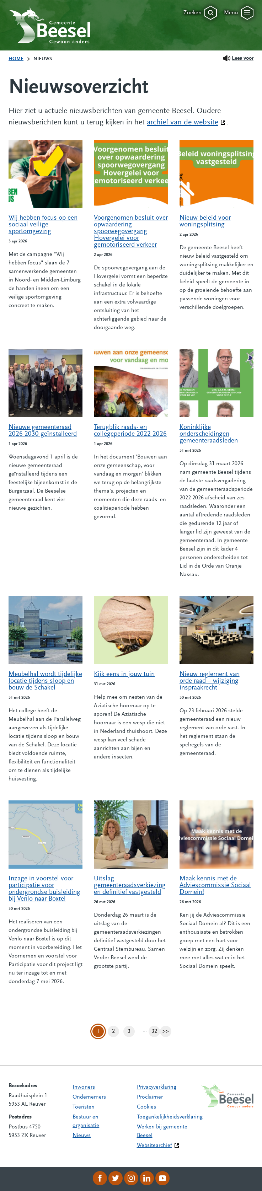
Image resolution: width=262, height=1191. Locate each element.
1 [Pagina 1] (98, 1031)
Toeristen (84, 1107)
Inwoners (84, 1087)
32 (155, 1032)
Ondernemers (89, 1097)
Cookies (146, 1107)
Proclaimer (150, 1097)
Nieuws (82, 1135)
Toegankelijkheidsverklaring (170, 1117)
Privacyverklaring (156, 1087)
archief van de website (186, 122)
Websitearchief (154, 1145)
